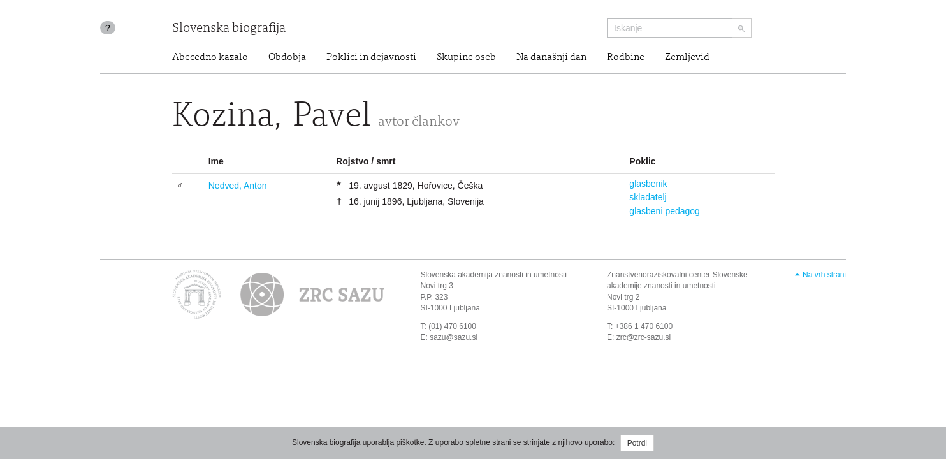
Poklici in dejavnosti (371, 57)
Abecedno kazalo (210, 57)
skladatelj (647, 197)
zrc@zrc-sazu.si (643, 337)
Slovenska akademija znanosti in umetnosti (494, 274)
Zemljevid (687, 57)
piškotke (410, 442)
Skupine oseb (466, 57)
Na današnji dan (551, 57)
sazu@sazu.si (453, 337)
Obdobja (287, 57)
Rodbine (625, 57)
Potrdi (637, 443)
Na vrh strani (824, 274)
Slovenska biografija (229, 29)
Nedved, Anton (237, 185)
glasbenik (648, 183)
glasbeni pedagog (664, 211)
